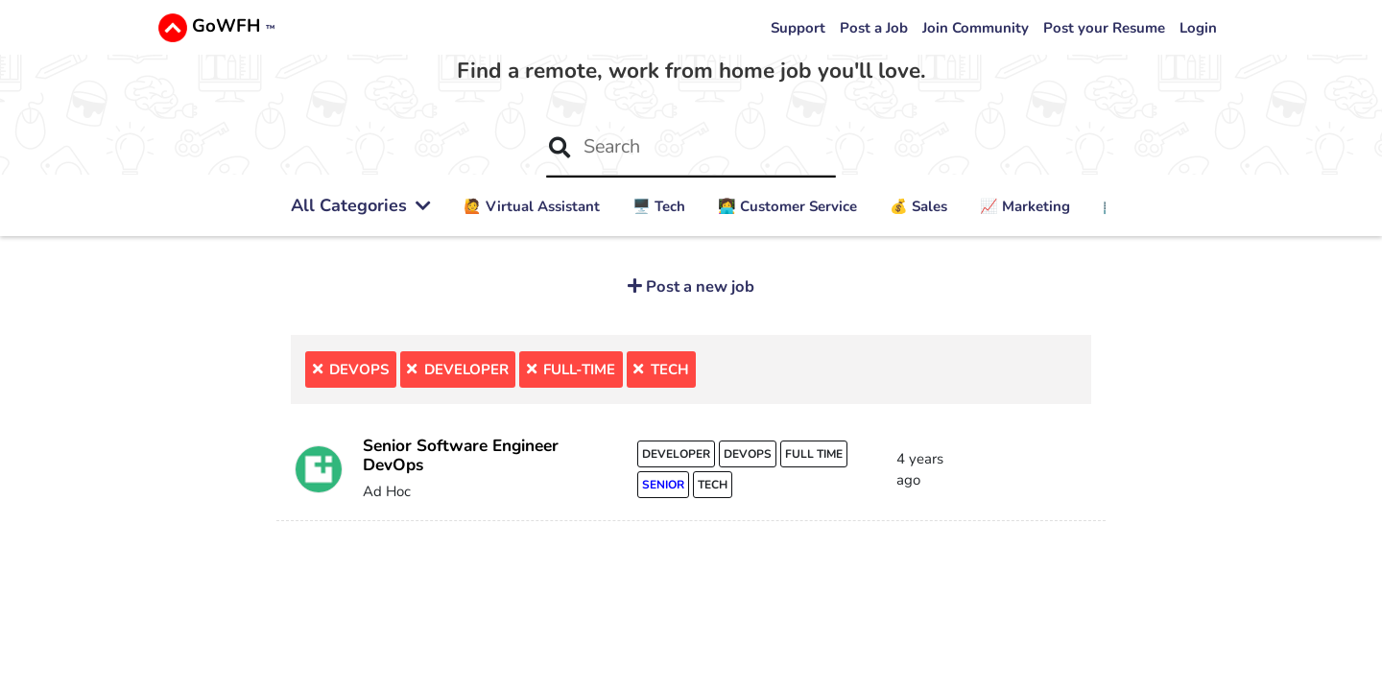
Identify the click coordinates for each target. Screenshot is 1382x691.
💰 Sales (918, 206)
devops (748, 454)
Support (798, 27)
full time (814, 454)
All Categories (361, 205)
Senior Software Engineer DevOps (461, 456)
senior (663, 484)
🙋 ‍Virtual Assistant (532, 206)
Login (1198, 27)
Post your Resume (1104, 27)
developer (676, 454)
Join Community (975, 27)
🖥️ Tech (658, 206)
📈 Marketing (1025, 206)
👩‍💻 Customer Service (787, 206)
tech (712, 484)
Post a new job (698, 286)
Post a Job (874, 27)
